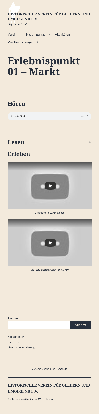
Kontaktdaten (16, 336)
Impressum (14, 341)
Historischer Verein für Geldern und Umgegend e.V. (49, 16)
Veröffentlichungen (20, 42)
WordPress (45, 399)
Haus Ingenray (35, 34)
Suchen (13, 318)
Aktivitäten (62, 34)
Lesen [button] (16, 142)
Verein (12, 34)
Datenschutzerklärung (21, 347)
